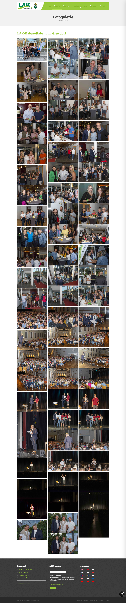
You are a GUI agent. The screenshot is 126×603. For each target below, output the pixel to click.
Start (49, 6)
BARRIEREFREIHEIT (98, 600)
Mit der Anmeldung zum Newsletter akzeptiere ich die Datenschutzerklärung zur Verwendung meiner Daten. (62, 579)
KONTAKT (106, 600)
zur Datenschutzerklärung (56, 584)
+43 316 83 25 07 (23, 572)
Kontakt (102, 6)
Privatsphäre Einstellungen (24, 583)
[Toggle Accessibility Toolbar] (121, 594)
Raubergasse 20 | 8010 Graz (26, 570)
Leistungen (66, 6)
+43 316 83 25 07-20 (24, 575)
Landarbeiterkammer (80, 6)
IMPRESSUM (80, 600)
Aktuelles (57, 6)
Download (93, 6)
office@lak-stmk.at (23, 578)
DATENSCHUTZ (88, 600)
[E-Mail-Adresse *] (58, 572)
